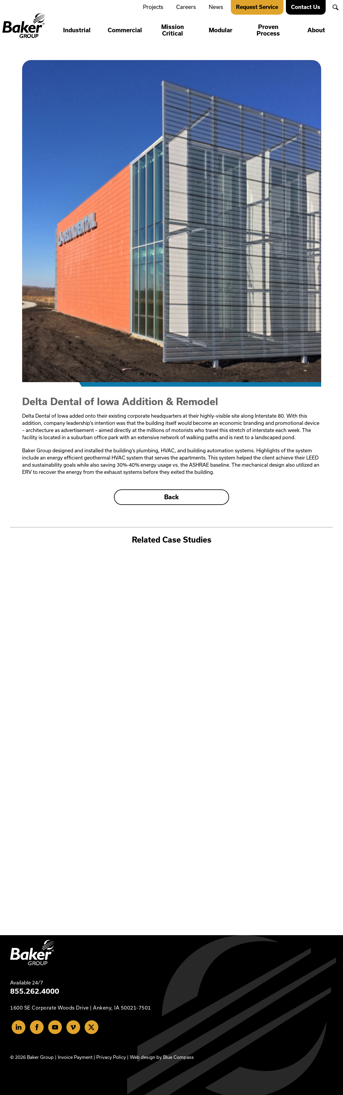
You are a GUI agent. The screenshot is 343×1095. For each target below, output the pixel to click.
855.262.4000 (34, 991)
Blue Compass (178, 1056)
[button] (335, 7)
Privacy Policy (111, 1056)
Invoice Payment (75, 1056)
